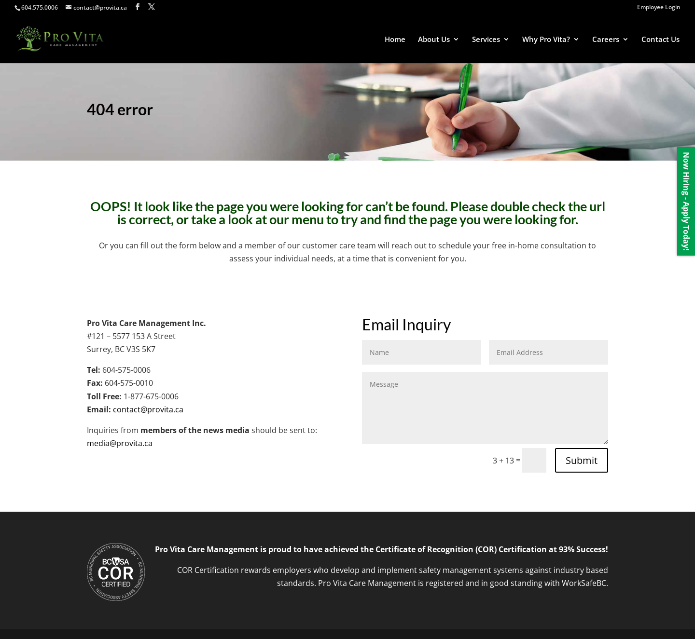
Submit (582, 460)
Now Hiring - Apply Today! (686, 201)
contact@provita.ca (148, 409)
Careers (605, 40)
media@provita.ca (120, 443)
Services (486, 40)
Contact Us (660, 40)
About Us (434, 40)
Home (395, 40)
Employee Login (659, 7)
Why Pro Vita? (546, 40)
